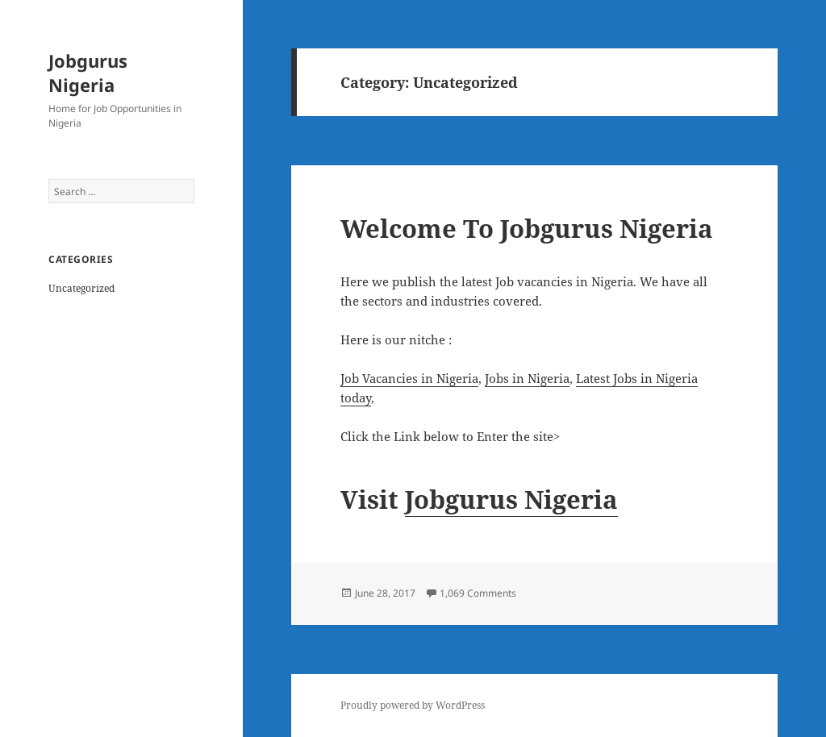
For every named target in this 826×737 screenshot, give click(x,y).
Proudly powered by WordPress (412, 705)
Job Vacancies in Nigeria (409, 378)
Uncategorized (81, 288)
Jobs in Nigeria (527, 378)
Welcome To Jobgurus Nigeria (526, 228)
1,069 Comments (478, 593)
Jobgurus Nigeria (87, 72)
